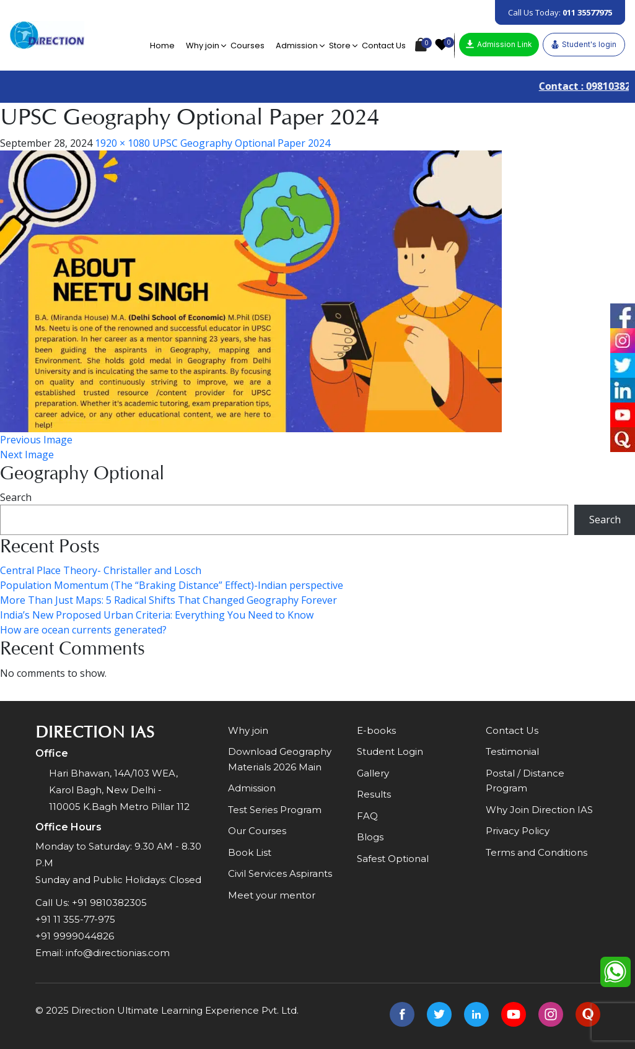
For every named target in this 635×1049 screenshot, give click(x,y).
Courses (247, 45)
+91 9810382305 (109, 902)
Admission (297, 45)
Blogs (370, 837)
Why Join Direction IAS (539, 810)
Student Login (390, 752)
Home (162, 45)
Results (374, 795)
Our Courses (257, 831)
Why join (202, 45)
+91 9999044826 (74, 936)
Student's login (583, 45)
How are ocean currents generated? (83, 630)
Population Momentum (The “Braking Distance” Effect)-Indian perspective (171, 585)
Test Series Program (275, 810)
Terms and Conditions (536, 852)
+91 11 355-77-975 (75, 919)
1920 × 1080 (122, 143)
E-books (376, 730)
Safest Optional (393, 858)
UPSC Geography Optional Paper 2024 (241, 143)
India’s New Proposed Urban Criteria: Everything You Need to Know (156, 615)
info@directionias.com (118, 953)
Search (16, 497)
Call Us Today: (560, 12)
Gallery (373, 773)
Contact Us (384, 45)
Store (340, 45)
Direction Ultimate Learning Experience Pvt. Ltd (184, 1010)
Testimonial (512, 752)
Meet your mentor (271, 895)
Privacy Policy (518, 831)
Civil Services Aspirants (280, 874)
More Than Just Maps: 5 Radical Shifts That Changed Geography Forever (168, 600)
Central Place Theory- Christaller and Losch (100, 570)
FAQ (367, 816)
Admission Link (499, 44)
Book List (249, 852)
